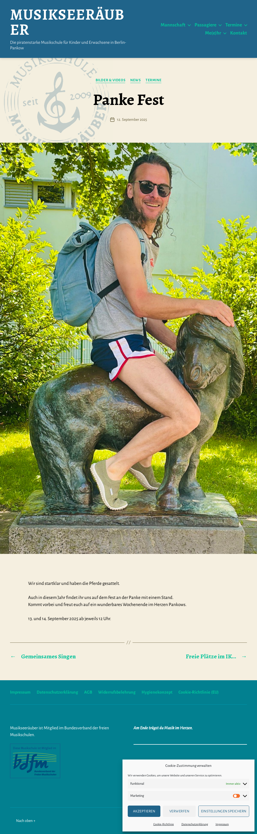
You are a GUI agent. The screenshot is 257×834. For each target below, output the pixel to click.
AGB (88, 692)
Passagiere (205, 24)
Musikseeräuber (67, 22)
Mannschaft (173, 24)
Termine (233, 24)
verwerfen (179, 811)
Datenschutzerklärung (194, 824)
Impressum (222, 824)
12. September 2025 (132, 120)
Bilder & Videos (110, 80)
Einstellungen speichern (224, 811)
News (135, 80)
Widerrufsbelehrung (117, 692)
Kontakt (238, 32)
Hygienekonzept (157, 692)
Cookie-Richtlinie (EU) (198, 692)
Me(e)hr (213, 32)
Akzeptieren (144, 811)
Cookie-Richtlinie (163, 824)
